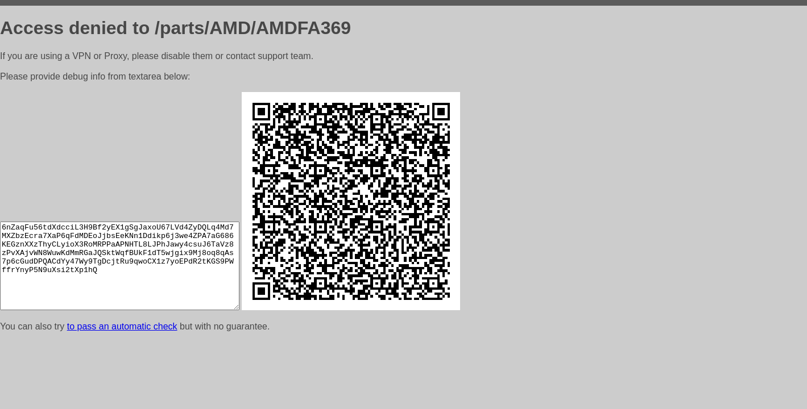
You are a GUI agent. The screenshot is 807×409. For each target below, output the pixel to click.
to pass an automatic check (122, 326)
